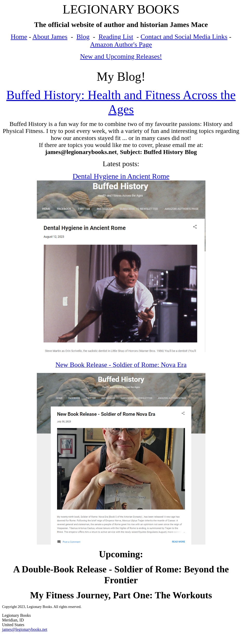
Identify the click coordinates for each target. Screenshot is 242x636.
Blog (83, 37)
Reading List (116, 37)
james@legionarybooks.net (24, 629)
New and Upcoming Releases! (121, 56)
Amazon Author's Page (121, 44)
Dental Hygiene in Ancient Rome (121, 176)
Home (19, 37)
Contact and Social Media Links (184, 37)
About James (49, 37)
